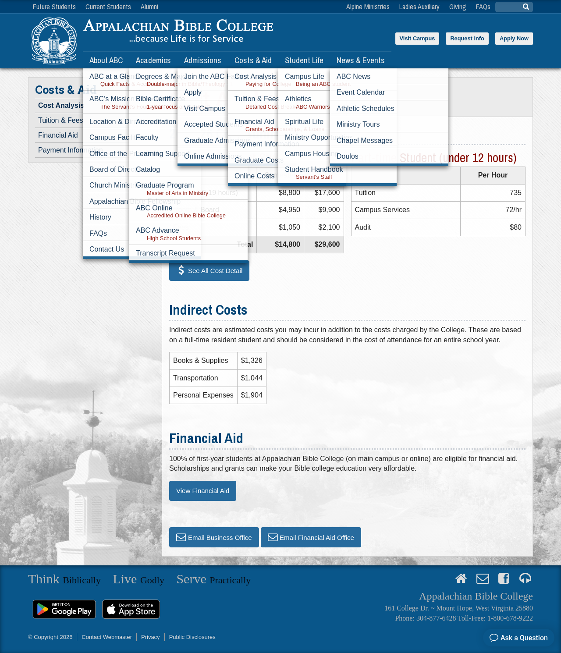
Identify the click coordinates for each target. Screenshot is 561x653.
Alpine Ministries (368, 6)
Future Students (54, 6)
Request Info (467, 38)
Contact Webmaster (107, 637)
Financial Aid (58, 135)
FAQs (483, 6)
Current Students (108, 6)
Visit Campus (417, 38)
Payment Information (70, 150)
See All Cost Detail (215, 270)
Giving (457, 6)
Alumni (149, 6)
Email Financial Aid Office (317, 537)
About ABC (106, 60)
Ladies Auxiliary (419, 6)
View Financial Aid (202, 490)
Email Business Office (220, 537)
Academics (153, 60)
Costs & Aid (253, 60)
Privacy (150, 637)
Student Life (304, 60)
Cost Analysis (61, 105)
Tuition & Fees (60, 120)
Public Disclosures (192, 637)
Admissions (202, 60)
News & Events (361, 60)
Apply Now (514, 38)
